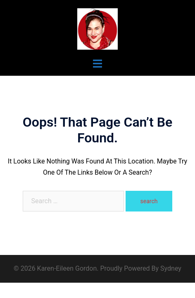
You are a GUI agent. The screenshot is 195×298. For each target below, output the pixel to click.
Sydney (170, 268)
